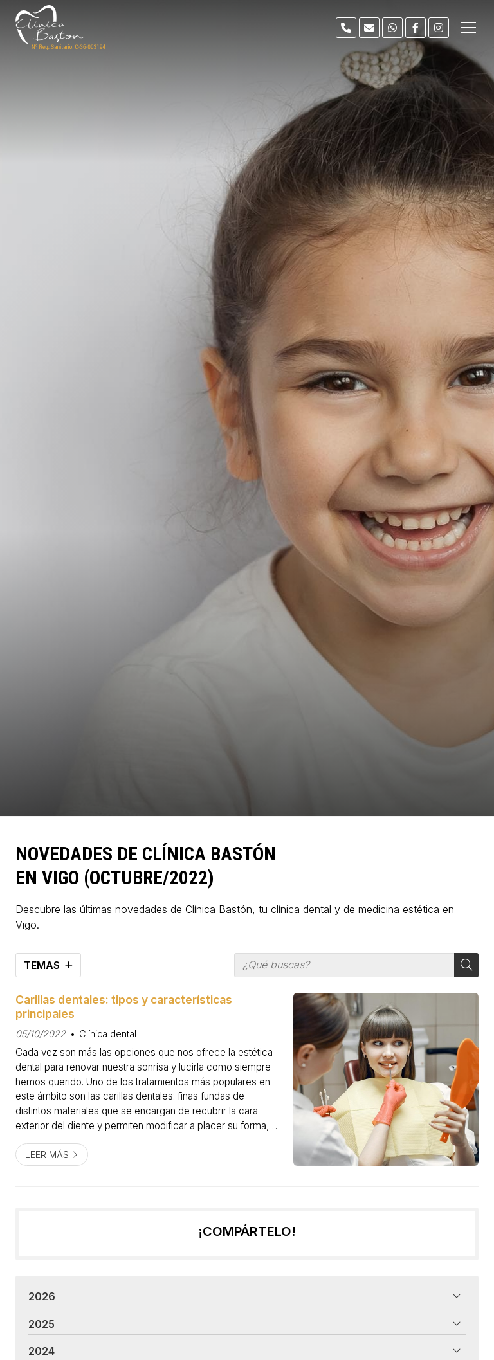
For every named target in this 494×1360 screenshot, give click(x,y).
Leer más (47, 1154)
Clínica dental (107, 1033)
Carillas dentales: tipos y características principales (123, 1006)
